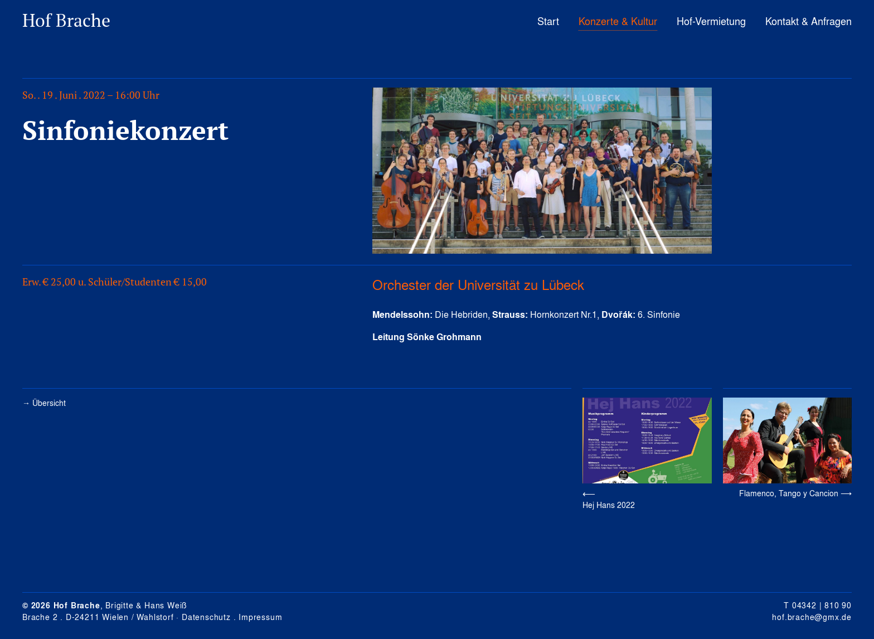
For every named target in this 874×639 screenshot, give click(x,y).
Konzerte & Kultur (618, 20)
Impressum (260, 616)
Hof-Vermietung (711, 20)
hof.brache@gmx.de (812, 616)
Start (548, 20)
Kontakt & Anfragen (808, 20)
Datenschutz (206, 616)
